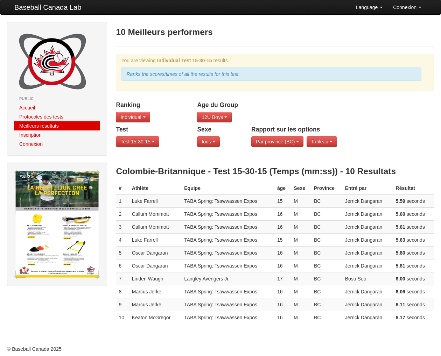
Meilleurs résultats (39, 126)
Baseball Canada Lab (47, 7)
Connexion (407, 7)
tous (208, 141)
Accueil (27, 108)
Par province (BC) (277, 141)
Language (369, 7)
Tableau (321, 141)
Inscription (30, 135)
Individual (132, 117)
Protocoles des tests (41, 117)
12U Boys (214, 117)
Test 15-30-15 (137, 141)
